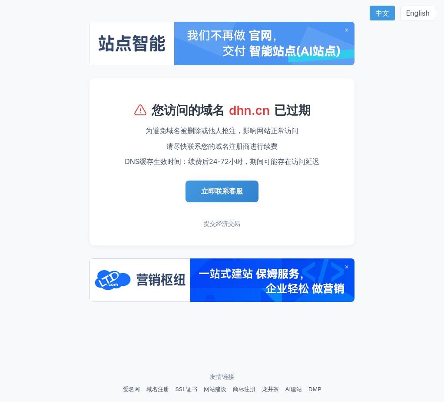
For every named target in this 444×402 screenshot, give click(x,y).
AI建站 (293, 388)
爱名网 (131, 388)
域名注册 (157, 388)
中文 (382, 13)
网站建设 (215, 388)
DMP (314, 388)
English (418, 13)
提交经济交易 (222, 223)
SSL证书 (186, 388)
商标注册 (244, 388)
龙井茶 (270, 388)
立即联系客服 (222, 191)
